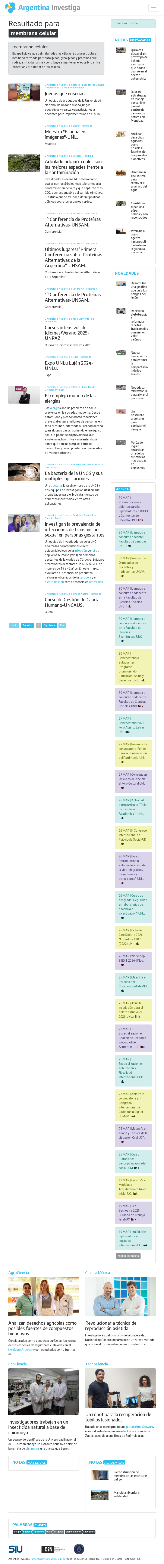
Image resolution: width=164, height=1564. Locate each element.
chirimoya (32, 1448)
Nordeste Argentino (21, 1349)
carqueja (85, 577)
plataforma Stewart (139, 1426)
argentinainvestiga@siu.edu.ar (48, 1559)
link (140, 520)
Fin (62, 625)
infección (81, 550)
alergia (54, 408)
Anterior (27, 625)
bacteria (56, 485)
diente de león (54, 582)
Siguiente (49, 625)
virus (96, 550)
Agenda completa (128, 1255)
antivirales (96, 582)
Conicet (115, 1335)
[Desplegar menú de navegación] (153, 8)
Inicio (14, 625)
